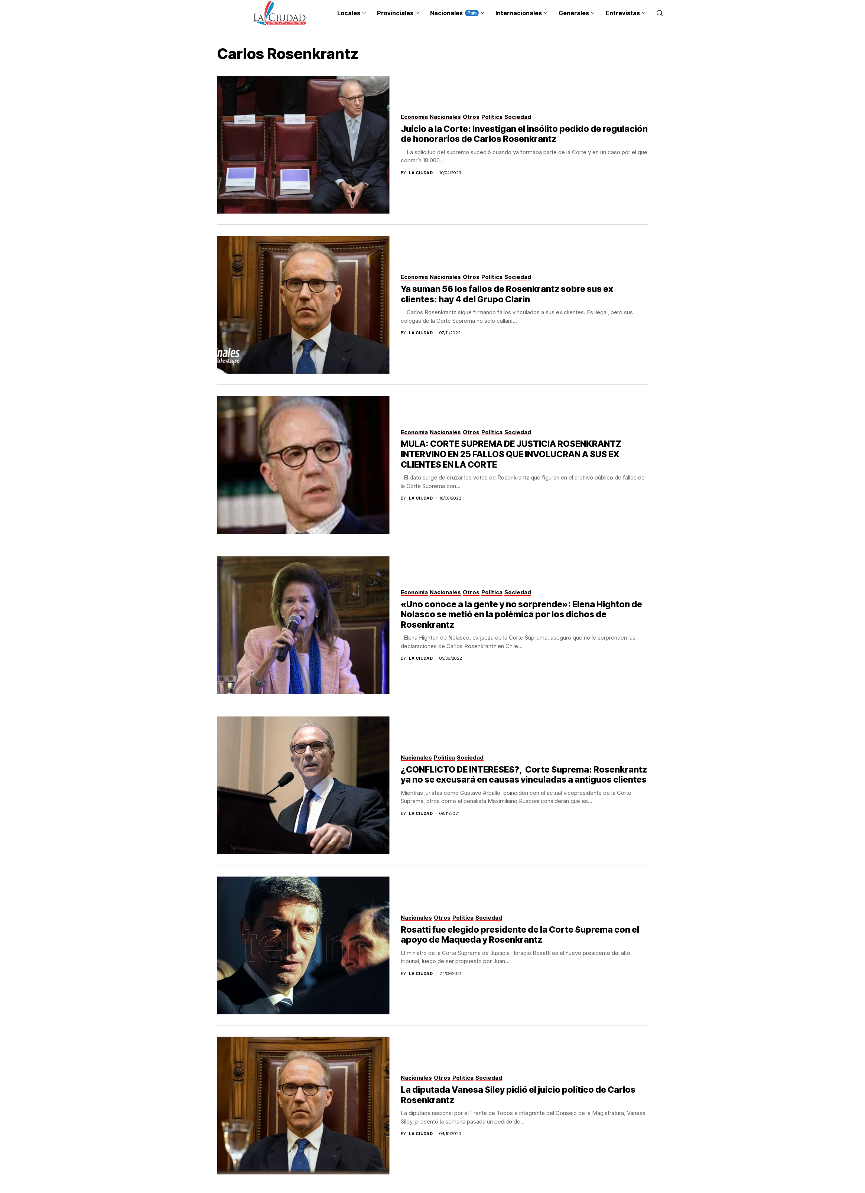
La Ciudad (421, 172)
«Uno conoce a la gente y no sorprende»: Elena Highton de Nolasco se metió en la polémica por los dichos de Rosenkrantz (521, 614)
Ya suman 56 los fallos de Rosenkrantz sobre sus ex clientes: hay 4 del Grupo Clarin (507, 294)
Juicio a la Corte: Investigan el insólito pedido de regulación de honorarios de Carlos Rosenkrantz (524, 134)
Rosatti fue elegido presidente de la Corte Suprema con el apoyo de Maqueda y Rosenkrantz (520, 934)
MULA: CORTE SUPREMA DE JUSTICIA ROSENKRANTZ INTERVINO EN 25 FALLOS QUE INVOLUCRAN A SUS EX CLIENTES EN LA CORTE (511, 454)
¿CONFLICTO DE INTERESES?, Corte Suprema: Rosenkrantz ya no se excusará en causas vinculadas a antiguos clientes (524, 774)
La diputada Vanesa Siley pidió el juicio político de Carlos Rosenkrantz (518, 1095)
